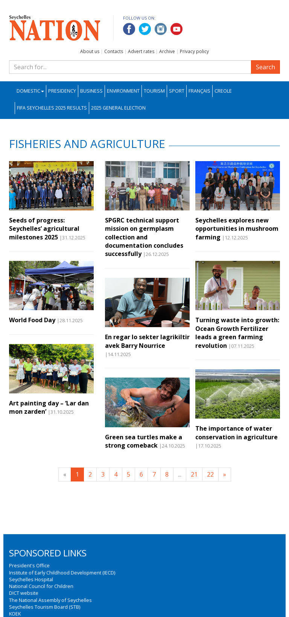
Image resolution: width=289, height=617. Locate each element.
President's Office (29, 565)
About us (89, 51)
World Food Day (32, 320)
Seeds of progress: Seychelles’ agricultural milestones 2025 (44, 228)
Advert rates (141, 51)
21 (194, 474)
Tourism (154, 91)
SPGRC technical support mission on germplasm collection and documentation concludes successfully (144, 237)
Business (91, 91)
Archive (167, 51)
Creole (223, 91)
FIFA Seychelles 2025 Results (52, 108)
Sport (176, 91)
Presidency (62, 91)
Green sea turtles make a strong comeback (143, 441)
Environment (123, 91)
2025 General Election (118, 108)
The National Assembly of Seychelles (50, 600)
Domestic (30, 91)
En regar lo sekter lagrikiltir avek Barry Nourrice (147, 341)
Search (265, 67)
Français (199, 91)
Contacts (113, 51)
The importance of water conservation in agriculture (236, 432)
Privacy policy (194, 51)
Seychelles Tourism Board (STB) (44, 606)
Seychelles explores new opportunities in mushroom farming (236, 228)
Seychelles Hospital (31, 579)
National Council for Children (41, 586)
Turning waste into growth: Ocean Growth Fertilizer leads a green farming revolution (237, 332)
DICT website (23, 593)
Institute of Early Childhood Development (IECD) (62, 572)
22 (210, 474)
